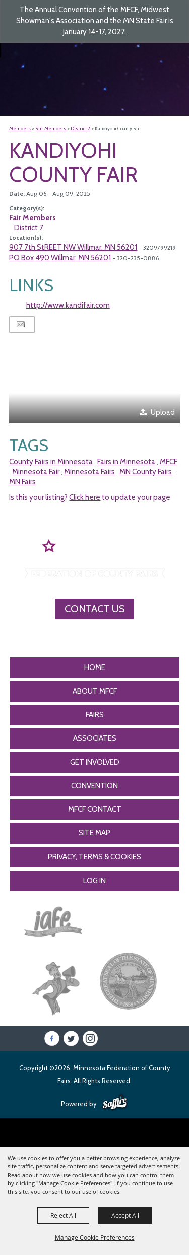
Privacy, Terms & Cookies (94, 856)
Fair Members (50, 128)
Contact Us (94, 609)
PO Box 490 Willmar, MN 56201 (60, 257)
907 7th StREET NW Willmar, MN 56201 (73, 247)
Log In (94, 880)
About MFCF (95, 691)
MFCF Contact (94, 809)
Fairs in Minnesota (126, 461)
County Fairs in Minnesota (51, 461)
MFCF (168, 461)
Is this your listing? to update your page (89, 497)
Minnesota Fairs (89, 471)
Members (20, 128)
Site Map (94, 833)
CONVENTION (94, 785)
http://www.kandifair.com (68, 305)
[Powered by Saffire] (114, 1103)
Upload (163, 412)
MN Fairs (22, 481)
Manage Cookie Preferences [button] (95, 1237)
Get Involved (94, 762)
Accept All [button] (125, 1215)
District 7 (80, 128)
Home (94, 667)
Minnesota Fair (35, 471)
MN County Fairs (145, 471)
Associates (94, 738)
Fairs (95, 714)
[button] (94, 380)
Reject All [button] (63, 1215)
